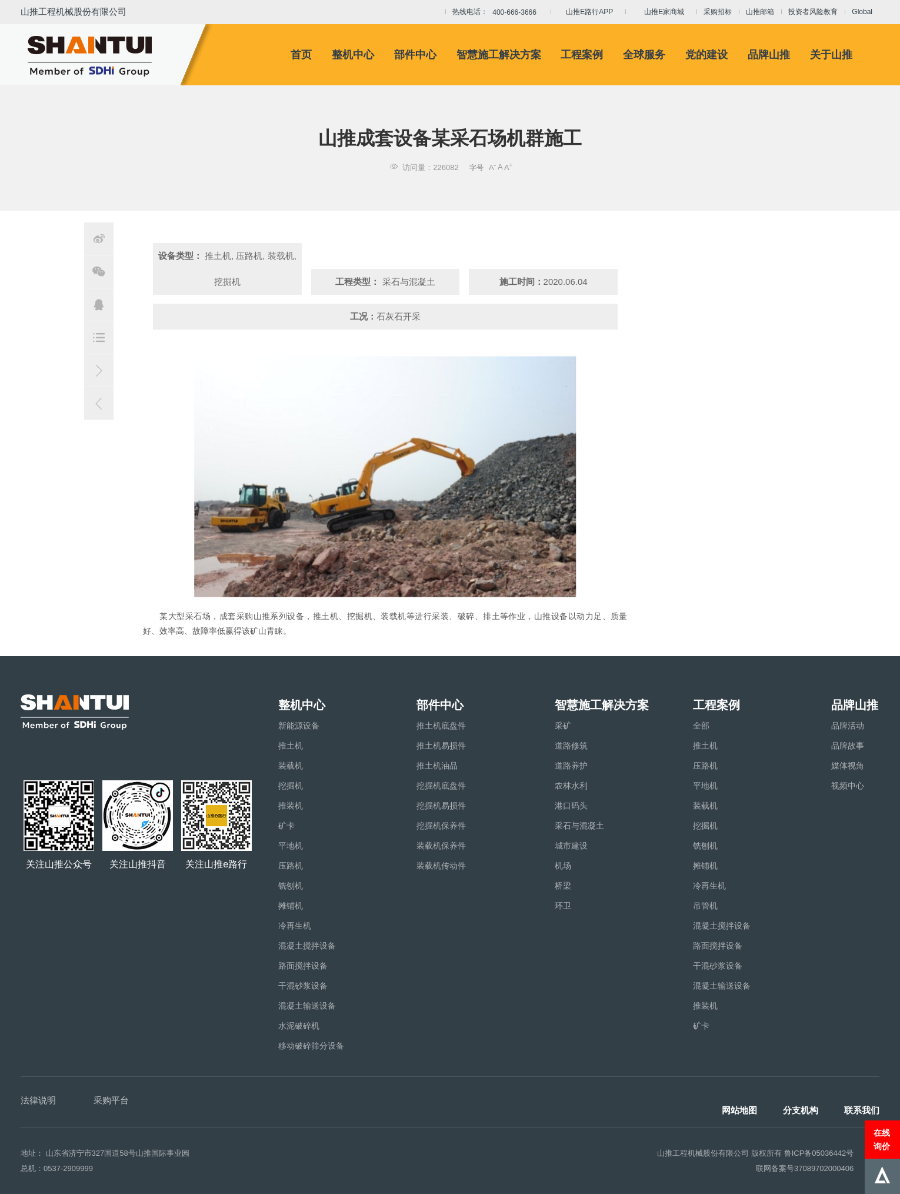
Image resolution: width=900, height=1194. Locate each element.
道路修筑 (571, 745)
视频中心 (847, 785)
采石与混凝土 (579, 825)
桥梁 (563, 885)
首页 (301, 55)
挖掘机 (290, 785)
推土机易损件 (441, 745)
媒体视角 (847, 765)
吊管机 (705, 905)
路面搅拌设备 (303, 965)
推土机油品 (437, 765)
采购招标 (718, 12)
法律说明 (38, 1100)
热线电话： (498, 12)
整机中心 (353, 55)
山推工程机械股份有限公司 (73, 11)
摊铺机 (290, 905)
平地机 (290, 845)
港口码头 (571, 805)
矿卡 (286, 825)
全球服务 (644, 55)
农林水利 (571, 785)
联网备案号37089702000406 (805, 1168)
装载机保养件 (441, 845)
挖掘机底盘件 (441, 785)
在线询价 (882, 1139)
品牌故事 (847, 745)
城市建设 (571, 845)
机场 (563, 865)
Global (862, 12)
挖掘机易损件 (441, 805)
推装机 (290, 805)
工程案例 (582, 55)
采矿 (563, 725)
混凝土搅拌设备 (307, 945)
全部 (701, 725)
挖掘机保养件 (441, 825)
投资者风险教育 (813, 12)
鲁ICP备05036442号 (819, 1153)
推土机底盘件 (441, 725)
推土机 (290, 745)
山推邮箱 (760, 12)
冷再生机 (294, 925)
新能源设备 (298, 725)
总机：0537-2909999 (57, 1168)
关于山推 (831, 55)
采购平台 (111, 1100)
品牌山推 (769, 55)
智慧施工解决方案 (498, 55)
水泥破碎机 (298, 1025)
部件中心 (415, 55)
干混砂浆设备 (303, 985)
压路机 (290, 865)
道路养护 (571, 765)
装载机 (290, 765)
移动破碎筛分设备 (311, 1045)
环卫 (563, 905)
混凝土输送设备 (307, 1005)
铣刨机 (290, 885)
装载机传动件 (441, 865)
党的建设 (706, 55)
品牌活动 (847, 725)
